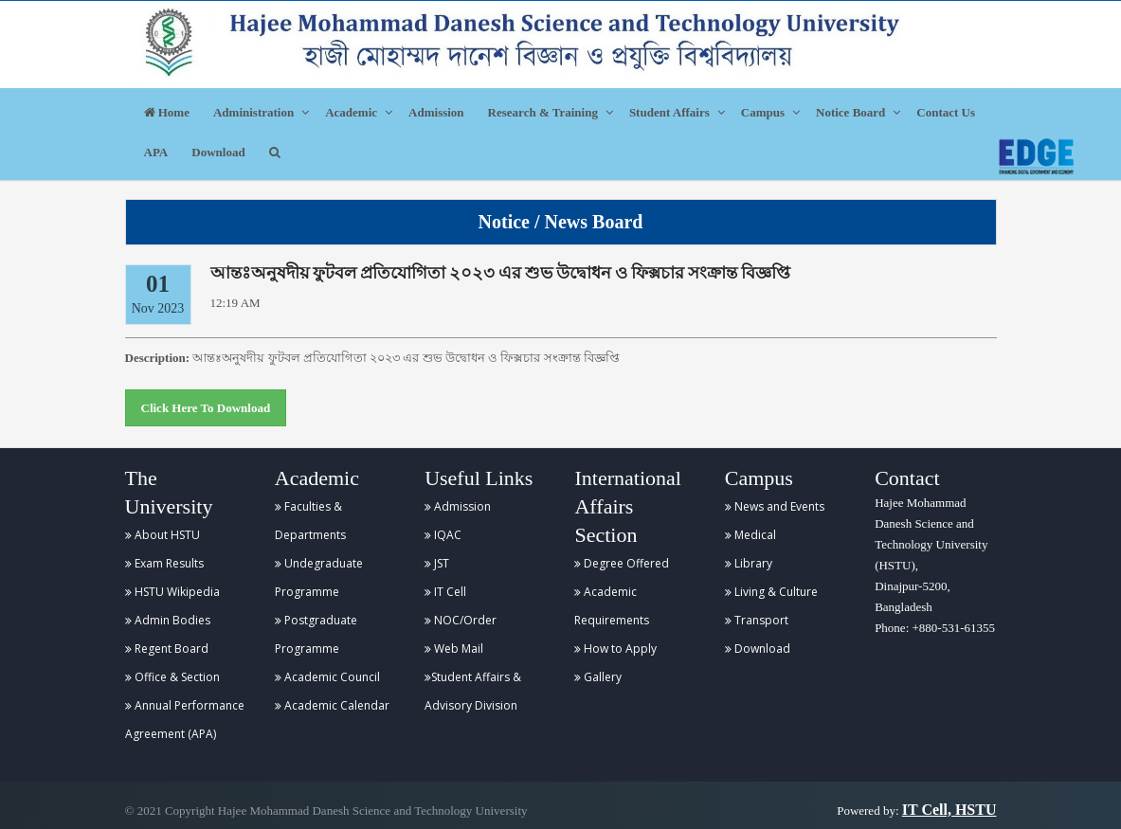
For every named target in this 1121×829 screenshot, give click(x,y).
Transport (756, 620)
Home (167, 112)
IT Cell (445, 592)
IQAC (443, 535)
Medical (750, 535)
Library (748, 563)
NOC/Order (461, 620)
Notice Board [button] (850, 112)
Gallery (598, 677)
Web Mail (454, 648)
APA (156, 152)
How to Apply (615, 648)
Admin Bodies (167, 620)
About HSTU (162, 535)
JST (437, 563)
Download (217, 152)
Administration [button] (253, 112)
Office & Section (172, 677)
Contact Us (945, 112)
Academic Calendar (332, 705)
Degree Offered (621, 563)
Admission (436, 112)
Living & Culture (771, 592)
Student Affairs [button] (669, 112)
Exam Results (164, 563)
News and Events (774, 506)
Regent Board (166, 648)
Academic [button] (351, 112)
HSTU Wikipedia (172, 592)
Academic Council (327, 677)
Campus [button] (763, 112)
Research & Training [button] (543, 112)
